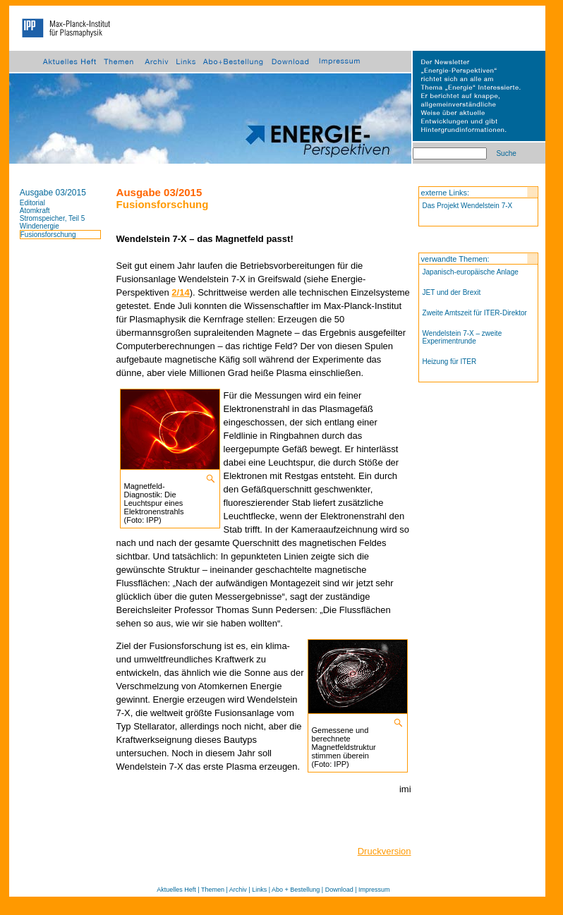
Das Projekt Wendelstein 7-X (468, 206)
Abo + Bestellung (296, 889)
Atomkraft (35, 210)
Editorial (32, 203)
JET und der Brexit (452, 292)
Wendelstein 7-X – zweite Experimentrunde (462, 337)
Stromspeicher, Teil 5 (52, 218)
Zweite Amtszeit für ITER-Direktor (475, 313)
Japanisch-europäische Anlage (471, 272)
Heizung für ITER (450, 361)
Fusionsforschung (48, 234)
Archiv (238, 889)
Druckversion (384, 851)
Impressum (374, 889)
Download (339, 889)
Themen (212, 889)
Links (259, 889)
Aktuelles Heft (176, 889)
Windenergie (39, 226)
